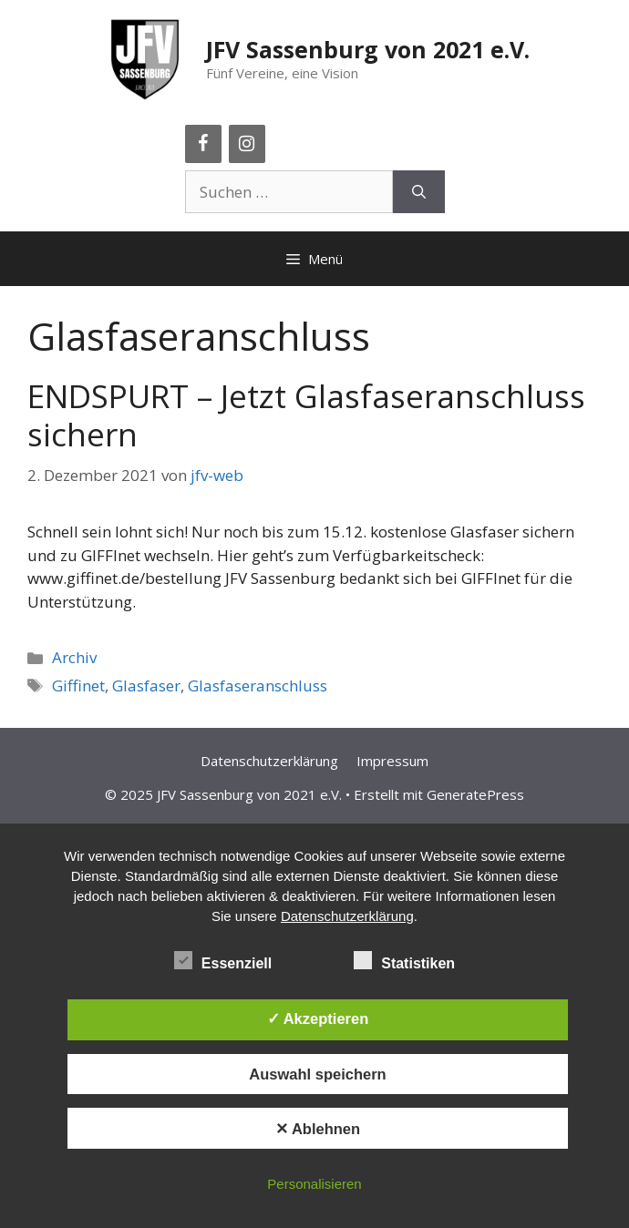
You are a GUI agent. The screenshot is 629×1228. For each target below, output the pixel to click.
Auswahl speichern (317, 1074)
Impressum (392, 761)
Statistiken (404, 960)
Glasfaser (146, 685)
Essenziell (223, 960)
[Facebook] (203, 144)
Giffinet (78, 685)
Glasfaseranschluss (257, 685)
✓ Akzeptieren (318, 1018)
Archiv (74, 657)
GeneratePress (475, 794)
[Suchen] (419, 192)
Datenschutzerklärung (269, 761)
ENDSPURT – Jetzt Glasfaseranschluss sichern (306, 414)
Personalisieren (314, 1184)
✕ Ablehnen (317, 1129)
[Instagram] (247, 144)
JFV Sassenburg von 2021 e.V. (368, 49)
